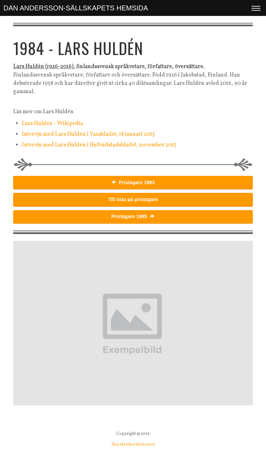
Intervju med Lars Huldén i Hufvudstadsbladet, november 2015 (99, 145)
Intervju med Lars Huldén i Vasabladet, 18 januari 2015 (88, 134)
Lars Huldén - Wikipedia (52, 123)
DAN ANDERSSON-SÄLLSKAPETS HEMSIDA (75, 8)
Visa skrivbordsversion (133, 444)
